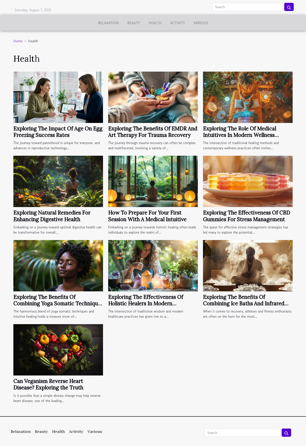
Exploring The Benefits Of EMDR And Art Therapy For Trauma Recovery (152, 131)
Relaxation (108, 22)
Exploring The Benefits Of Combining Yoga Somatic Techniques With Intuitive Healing (58, 304)
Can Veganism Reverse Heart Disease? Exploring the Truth (48, 384)
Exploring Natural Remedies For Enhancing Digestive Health (51, 216)
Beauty (133, 22)
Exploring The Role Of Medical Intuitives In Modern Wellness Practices (239, 135)
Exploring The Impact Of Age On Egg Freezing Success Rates (57, 131)
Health (155, 22)
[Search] (247, 7)
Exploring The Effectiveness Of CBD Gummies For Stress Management (246, 216)
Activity (177, 22)
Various (201, 22)
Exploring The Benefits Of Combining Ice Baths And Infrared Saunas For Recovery (243, 304)
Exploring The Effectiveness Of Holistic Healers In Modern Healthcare (145, 304)
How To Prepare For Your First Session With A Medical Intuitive (147, 216)
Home (17, 41)
